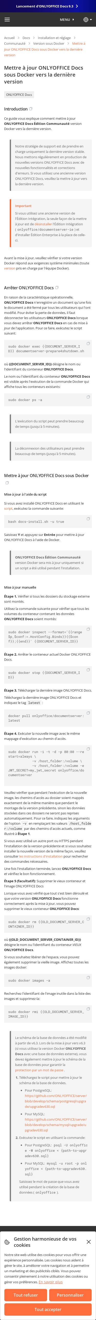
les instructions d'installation (41, 856)
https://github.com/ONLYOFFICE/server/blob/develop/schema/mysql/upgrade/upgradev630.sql (56, 1124)
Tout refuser (26, 1295)
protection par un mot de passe (39, 1070)
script (8, 508)
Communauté (14, 43)
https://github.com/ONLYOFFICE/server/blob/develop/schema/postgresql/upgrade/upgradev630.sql (56, 1101)
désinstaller (43, 224)
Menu (65, 19)
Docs (26, 37)
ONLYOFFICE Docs (19, 94)
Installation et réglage (54, 37)
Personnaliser (70, 1295)
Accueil (9, 37)
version (9, 268)
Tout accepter (48, 1309)
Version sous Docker (48, 43)
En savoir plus (51, 1281)
